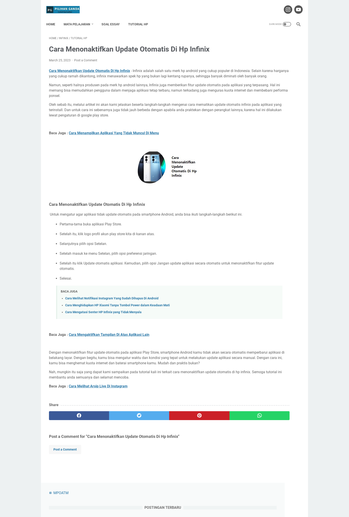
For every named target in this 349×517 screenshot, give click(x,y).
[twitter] (112, 433)
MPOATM (245, 37)
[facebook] (70, 433)
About (145, 501)
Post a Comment (85, 56)
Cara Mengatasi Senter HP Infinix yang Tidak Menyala (103, 324)
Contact (159, 501)
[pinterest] (154, 433)
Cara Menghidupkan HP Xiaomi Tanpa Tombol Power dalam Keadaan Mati (117, 317)
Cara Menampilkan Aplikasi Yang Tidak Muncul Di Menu (114, 140)
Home (53, 17)
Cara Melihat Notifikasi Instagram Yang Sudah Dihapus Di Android (111, 310)
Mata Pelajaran (79, 17)
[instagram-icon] (285, 5)
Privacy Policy (198, 501)
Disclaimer (177, 501)
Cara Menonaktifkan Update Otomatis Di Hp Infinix (89, 67)
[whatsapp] (196, 433)
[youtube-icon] (295, 5)
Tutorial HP (141, 17)
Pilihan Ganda (181, 510)
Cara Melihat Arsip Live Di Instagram (98, 404)
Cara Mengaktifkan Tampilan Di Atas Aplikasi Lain (109, 347)
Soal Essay (113, 17)
